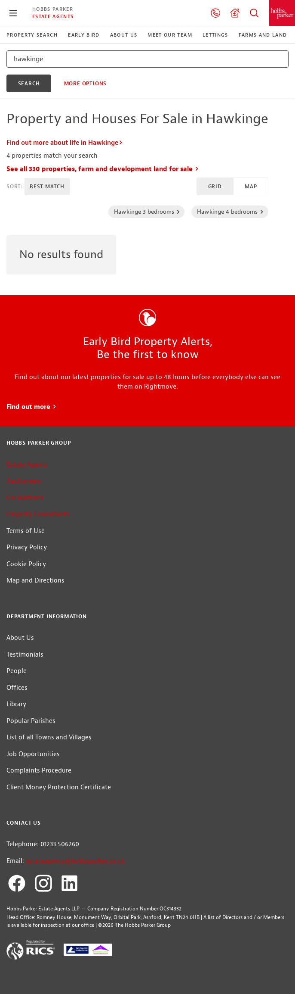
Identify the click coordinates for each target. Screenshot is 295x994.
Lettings (215, 35)
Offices (17, 688)
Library (16, 704)
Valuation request (235, 13)
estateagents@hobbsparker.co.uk (75, 861)
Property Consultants (37, 514)
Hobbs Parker (52, 9)
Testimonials (24, 655)
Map (251, 186)
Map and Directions (35, 580)
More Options (85, 83)
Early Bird (83, 35)
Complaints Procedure (38, 771)
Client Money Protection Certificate (58, 787)
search (29, 83)
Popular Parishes (30, 721)
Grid (215, 186)
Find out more (31, 407)
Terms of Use (25, 531)
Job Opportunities (33, 754)
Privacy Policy (26, 547)
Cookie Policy (26, 564)
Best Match (47, 186)
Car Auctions (24, 498)
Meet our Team (170, 35)
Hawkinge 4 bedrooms (230, 211)
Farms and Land (263, 35)
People (16, 671)
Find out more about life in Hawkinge (64, 143)
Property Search (254, 13)
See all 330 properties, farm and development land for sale (102, 169)
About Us (124, 35)
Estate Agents (53, 16)
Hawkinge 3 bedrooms (147, 211)
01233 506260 (215, 13)
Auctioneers (23, 481)
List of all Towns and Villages (49, 737)
